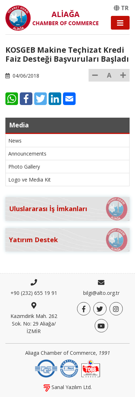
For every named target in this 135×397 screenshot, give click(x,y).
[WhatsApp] (11, 98)
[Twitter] (40, 98)
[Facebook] (26, 98)
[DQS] (46, 368)
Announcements (27, 153)
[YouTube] (101, 325)
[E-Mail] (69, 98)
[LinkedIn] (55, 98)
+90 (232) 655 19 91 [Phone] (33, 292)
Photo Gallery (24, 166)
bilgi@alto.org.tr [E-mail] (101, 292)
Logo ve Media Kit (29, 179)
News (15, 140)
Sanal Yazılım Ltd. (68, 387)
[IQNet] (69, 368)
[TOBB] (90, 368)
